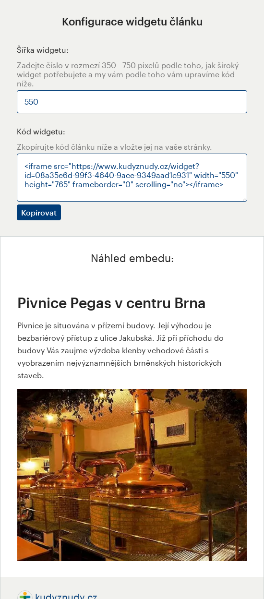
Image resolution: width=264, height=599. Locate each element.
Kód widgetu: (41, 131)
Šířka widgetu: (43, 49)
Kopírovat (39, 212)
